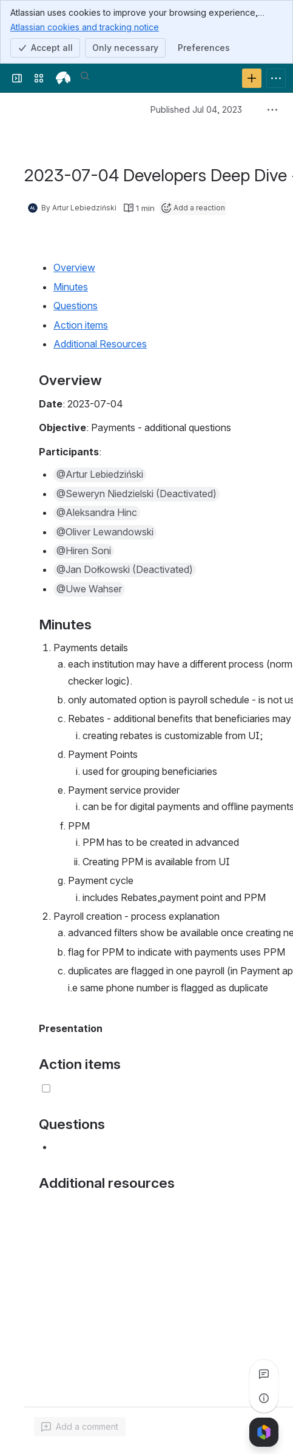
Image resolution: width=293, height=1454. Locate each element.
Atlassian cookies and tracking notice (84, 26)
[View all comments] (264, 1374)
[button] (99, 474)
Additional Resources (100, 344)
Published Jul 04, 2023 (196, 109)
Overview (74, 267)
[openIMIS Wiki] (63, 78)
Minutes (70, 287)
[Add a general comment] (80, 1426)
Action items (80, 325)
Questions (75, 306)
